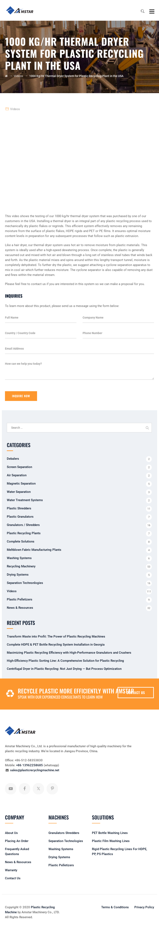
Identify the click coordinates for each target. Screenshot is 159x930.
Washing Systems (19, 558)
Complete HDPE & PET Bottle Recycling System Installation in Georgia (56, 644)
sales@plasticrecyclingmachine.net (34, 770)
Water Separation (19, 492)
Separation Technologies (65, 841)
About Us (11, 833)
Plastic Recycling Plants (24, 533)
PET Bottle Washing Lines (110, 833)
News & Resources (20, 608)
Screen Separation (19, 467)
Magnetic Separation (21, 483)
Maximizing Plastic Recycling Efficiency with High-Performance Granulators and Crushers (69, 652)
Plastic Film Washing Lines (111, 841)
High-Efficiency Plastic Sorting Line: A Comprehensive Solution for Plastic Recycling (65, 661)
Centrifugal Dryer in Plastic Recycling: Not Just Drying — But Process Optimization (64, 669)
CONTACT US (135, 692)
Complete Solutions (20, 541)
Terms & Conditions (115, 907)
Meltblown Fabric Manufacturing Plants (34, 550)
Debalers (13, 459)
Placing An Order (16, 841)
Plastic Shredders (19, 508)
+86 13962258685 (29, 765)
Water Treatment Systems (25, 500)
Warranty (11, 870)
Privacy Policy (144, 907)
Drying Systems (18, 574)
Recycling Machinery (21, 566)
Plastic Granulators (20, 517)
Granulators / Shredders (23, 525)
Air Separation (16, 475)
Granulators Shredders (63, 833)
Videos (15, 109)
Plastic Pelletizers (19, 599)
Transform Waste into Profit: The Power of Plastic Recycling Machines (56, 636)
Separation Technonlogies (25, 583)
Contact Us (12, 878)
